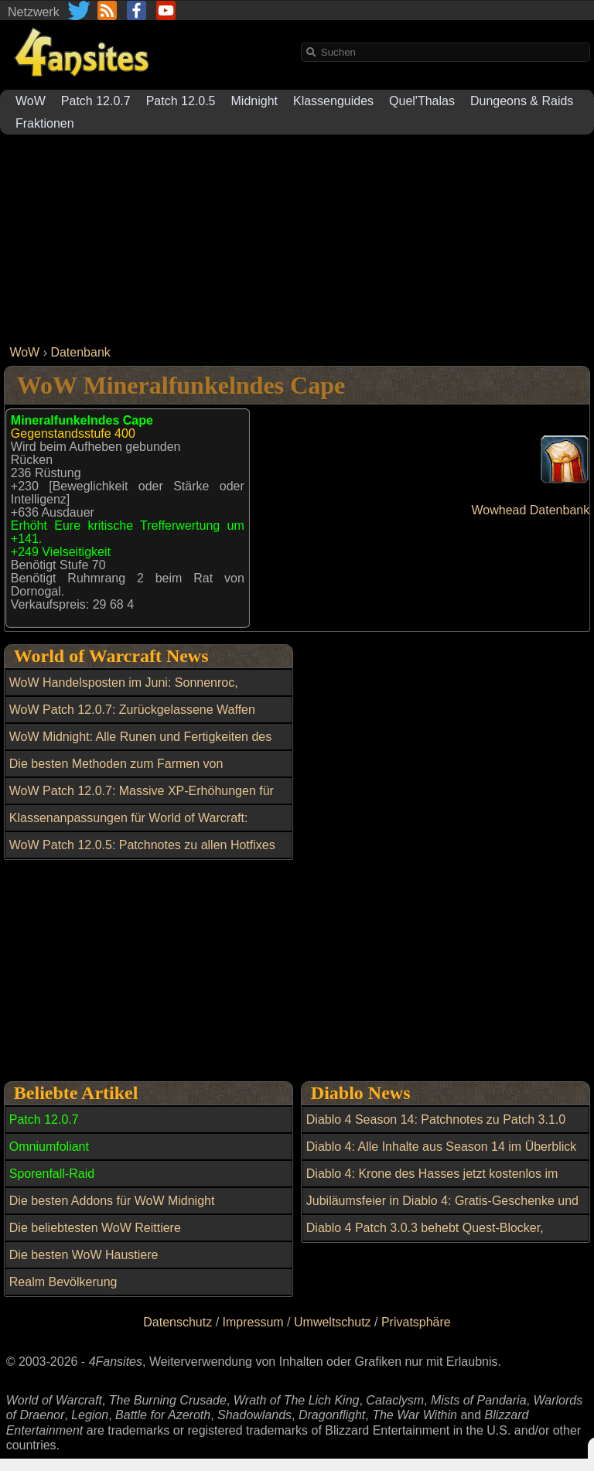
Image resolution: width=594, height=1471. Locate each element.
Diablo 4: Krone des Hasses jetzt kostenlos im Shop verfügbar (432, 1182)
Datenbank (80, 352)
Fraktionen (44, 123)
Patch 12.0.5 (181, 101)
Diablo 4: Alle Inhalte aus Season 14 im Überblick (441, 1146)
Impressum (253, 1322)
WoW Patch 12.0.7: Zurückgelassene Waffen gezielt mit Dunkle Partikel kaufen (132, 718)
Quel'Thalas (422, 101)
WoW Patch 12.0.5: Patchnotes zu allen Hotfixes (142, 845)
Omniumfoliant (49, 1146)
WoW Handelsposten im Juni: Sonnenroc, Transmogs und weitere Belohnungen (123, 691)
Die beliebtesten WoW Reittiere (95, 1227)
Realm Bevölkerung (63, 1281)
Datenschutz (177, 1322)
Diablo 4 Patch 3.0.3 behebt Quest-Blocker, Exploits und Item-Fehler (425, 1236)
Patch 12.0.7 (96, 101)
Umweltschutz (332, 1322)
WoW (30, 101)
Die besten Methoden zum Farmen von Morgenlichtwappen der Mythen (116, 772)
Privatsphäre (416, 1322)
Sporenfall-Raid (51, 1173)
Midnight (254, 101)
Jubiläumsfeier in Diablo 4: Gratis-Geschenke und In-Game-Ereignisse (442, 1209)
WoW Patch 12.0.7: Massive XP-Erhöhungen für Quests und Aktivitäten (141, 799)
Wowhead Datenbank (531, 510)
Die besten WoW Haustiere (84, 1254)
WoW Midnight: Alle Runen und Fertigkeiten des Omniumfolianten (140, 745)
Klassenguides (333, 101)
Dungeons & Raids (521, 101)
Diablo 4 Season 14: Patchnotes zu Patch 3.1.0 (435, 1119)
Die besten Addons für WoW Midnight (112, 1200)
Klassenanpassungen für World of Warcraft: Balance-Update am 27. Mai (128, 826)
